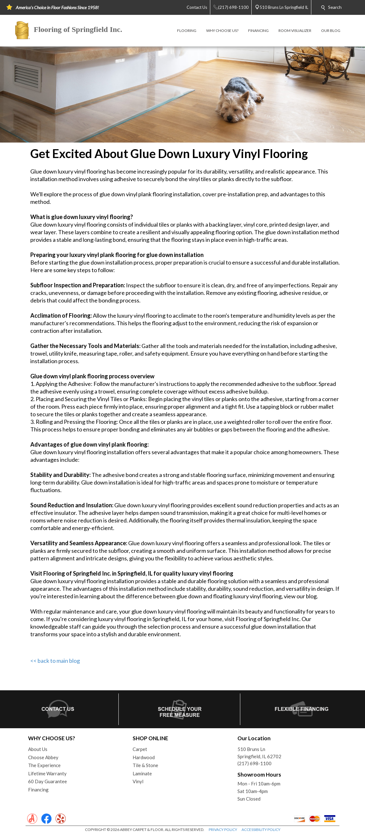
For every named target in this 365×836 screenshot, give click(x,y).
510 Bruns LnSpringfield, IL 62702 (259, 752)
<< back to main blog (55, 660)
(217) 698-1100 (254, 763)
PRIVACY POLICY (223, 829)
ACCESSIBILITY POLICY (261, 829)
